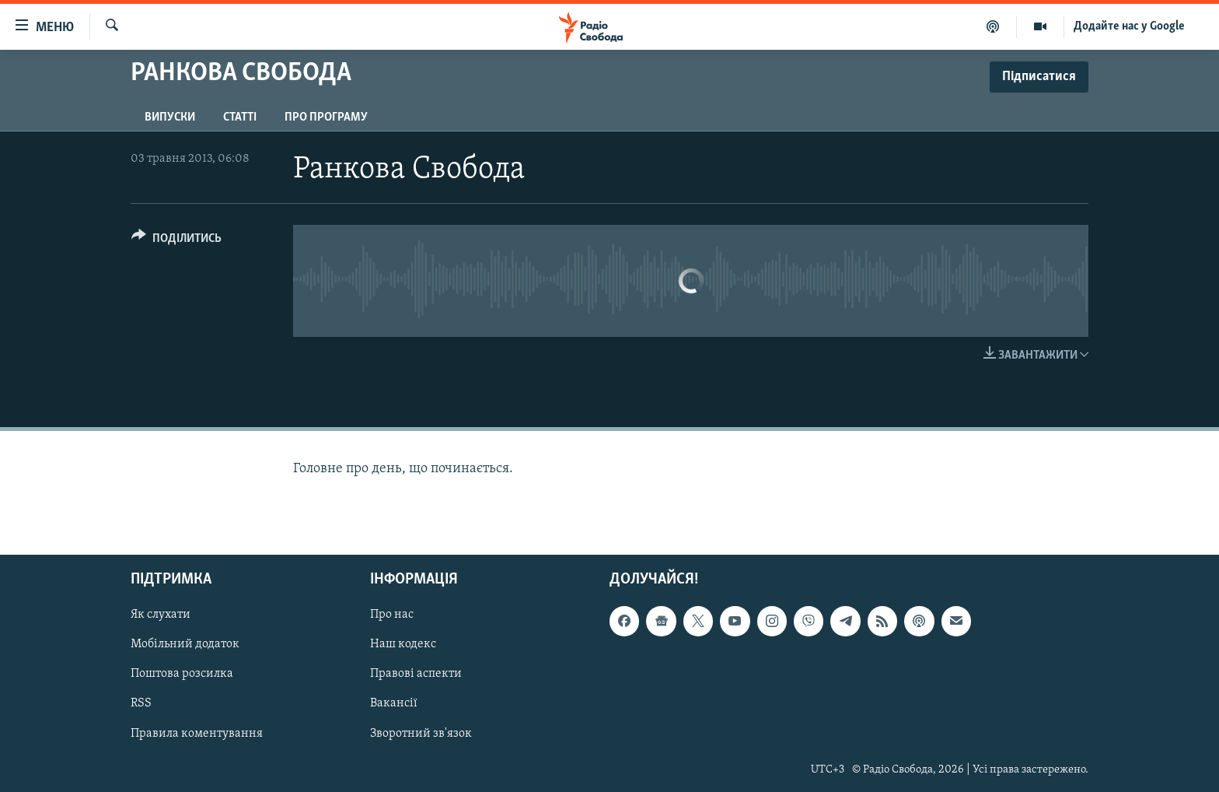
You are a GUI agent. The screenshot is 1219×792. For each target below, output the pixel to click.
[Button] (176, 241)
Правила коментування (197, 733)
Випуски (170, 117)
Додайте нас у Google (1129, 26)
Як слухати (160, 615)
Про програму (326, 117)
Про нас (392, 615)
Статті (240, 117)
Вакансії (393, 704)
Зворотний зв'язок (421, 733)
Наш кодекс (403, 645)
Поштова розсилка (182, 674)
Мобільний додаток (185, 645)
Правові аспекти (416, 674)
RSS (141, 704)
